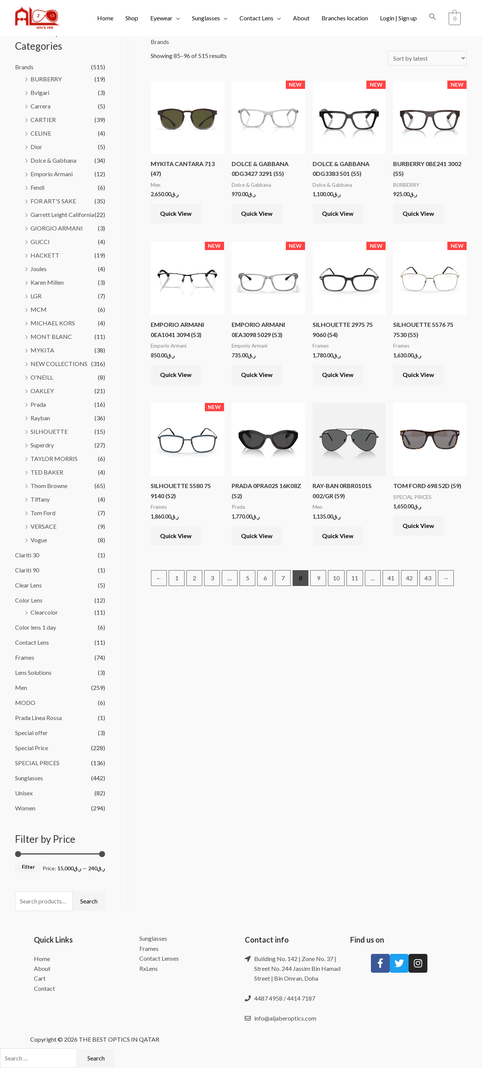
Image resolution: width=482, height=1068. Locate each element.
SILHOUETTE (49, 431)
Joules (39, 268)
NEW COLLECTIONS (59, 363)
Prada (38, 404)
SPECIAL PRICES (37, 762)
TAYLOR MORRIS (54, 458)
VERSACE (43, 526)
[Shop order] (427, 58)
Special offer (31, 732)
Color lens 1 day (35, 627)
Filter (28, 867)
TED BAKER (47, 472)
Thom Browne (49, 485)
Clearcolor (44, 612)
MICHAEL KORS (53, 323)
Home (107, 17)
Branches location (346, 17)
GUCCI (40, 241)
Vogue (39, 539)
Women (25, 808)
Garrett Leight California (62, 214)
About (302, 17)
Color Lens (29, 600)
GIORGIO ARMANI (57, 228)
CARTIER (43, 119)
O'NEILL (42, 377)
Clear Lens (28, 585)
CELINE (41, 133)
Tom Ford (43, 512)
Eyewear (163, 17)
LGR (36, 295)
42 (409, 577)
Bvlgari (40, 92)
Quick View (176, 213)
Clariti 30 (27, 554)
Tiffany (40, 499)
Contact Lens (258, 17)
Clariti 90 (27, 570)
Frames (24, 657)
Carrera (40, 106)
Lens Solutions (33, 672)
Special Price (31, 747)
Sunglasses (207, 17)
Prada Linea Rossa (38, 717)
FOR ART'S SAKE (53, 200)
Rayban (40, 417)
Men (21, 687)
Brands (24, 66)
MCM (39, 309)
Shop (133, 17)
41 (390, 577)
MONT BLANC (51, 336)
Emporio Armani (52, 173)
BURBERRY (46, 78)
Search (89, 901)
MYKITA (42, 350)
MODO (25, 702)
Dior (36, 146)
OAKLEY (42, 390)
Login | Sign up (399, 17)
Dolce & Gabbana (53, 160)
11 (354, 577)
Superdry (42, 445)
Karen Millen (47, 282)
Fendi (37, 187)
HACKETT (45, 255)
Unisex (24, 792)
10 (336, 577)
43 (427, 577)
